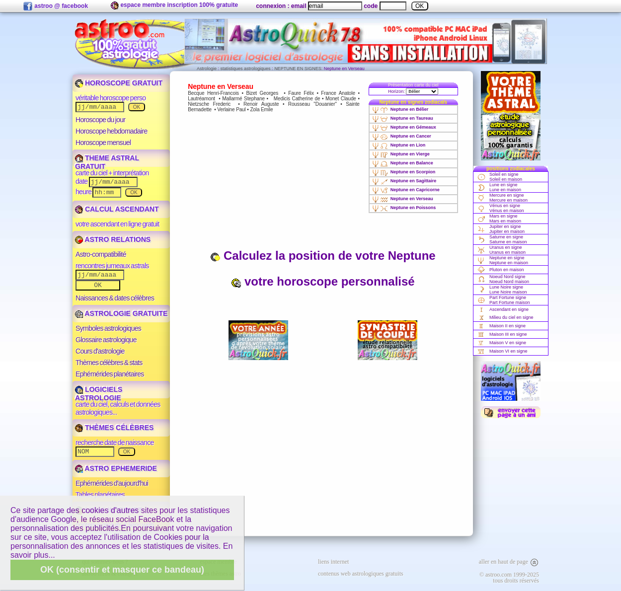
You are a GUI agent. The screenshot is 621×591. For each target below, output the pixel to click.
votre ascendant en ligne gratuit (117, 224)
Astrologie (207, 68)
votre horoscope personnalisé (322, 281)
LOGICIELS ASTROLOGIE (98, 393)
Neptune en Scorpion (404, 171)
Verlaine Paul (231, 109)
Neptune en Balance (402, 162)
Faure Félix (301, 93)
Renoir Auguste (261, 104)
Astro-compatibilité (101, 254)
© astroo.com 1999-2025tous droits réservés (509, 577)
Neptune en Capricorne (406, 189)
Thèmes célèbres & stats (109, 363)
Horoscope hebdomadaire (112, 131)
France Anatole (338, 93)
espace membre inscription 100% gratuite (174, 5)
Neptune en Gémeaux (404, 127)
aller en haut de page (509, 561)
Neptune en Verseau (402, 198)
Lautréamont (201, 98)
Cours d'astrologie (100, 351)
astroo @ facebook (55, 6)
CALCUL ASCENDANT (116, 209)
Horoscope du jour (100, 120)
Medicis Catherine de (297, 98)
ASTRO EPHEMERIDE (116, 468)
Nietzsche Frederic (209, 104)
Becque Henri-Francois (213, 93)
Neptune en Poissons (404, 207)
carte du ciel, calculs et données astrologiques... (118, 408)
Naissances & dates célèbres (115, 298)
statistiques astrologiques (246, 68)
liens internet (333, 561)
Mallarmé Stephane (243, 98)
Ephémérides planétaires (110, 374)
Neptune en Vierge (401, 153)
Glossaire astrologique (106, 340)
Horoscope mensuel (103, 143)
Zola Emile (261, 109)
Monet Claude (340, 98)
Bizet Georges (262, 93)
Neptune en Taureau (402, 118)
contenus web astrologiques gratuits (360, 573)
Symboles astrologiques (108, 328)
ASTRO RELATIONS (113, 239)
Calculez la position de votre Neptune (322, 255)
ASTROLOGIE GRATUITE (121, 313)
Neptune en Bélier (400, 109)
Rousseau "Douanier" (312, 104)
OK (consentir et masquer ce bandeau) (122, 570)
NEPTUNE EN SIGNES (297, 68)
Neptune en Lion (399, 145)
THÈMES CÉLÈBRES (114, 428)
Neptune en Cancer (401, 136)
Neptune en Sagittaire (404, 180)
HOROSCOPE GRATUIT (118, 83)
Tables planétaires (100, 495)
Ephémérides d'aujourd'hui (112, 483)
